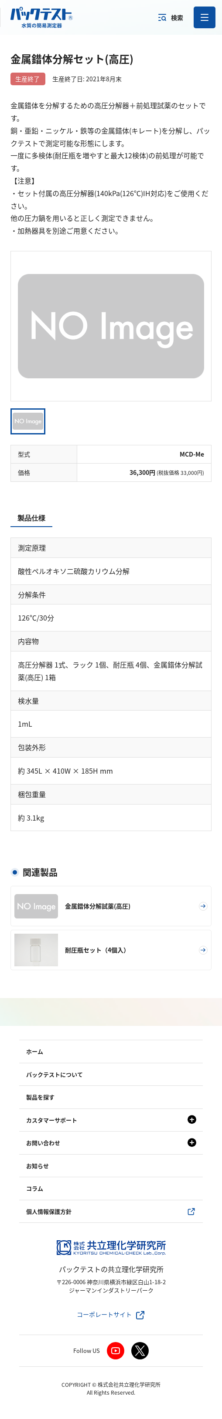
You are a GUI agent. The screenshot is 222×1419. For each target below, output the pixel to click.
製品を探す (40, 1097)
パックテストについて (54, 1074)
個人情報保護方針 (49, 1211)
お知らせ (37, 1166)
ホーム (34, 1051)
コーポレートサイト (104, 1314)
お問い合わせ (43, 1143)
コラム (34, 1188)
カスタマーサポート (51, 1120)
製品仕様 (31, 518)
